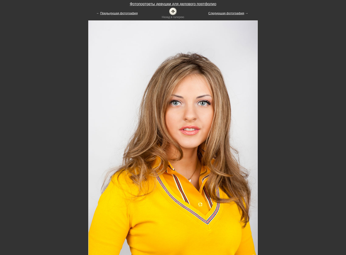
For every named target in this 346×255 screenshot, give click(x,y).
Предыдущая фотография (119, 13)
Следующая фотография (226, 13)
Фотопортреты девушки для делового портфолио (173, 4)
